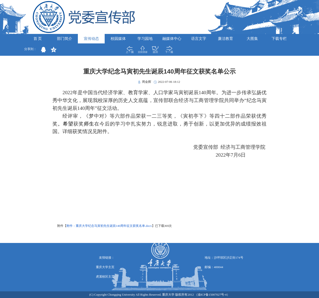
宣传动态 (91, 39)
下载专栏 (279, 39)
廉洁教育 (225, 39)
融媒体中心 (171, 39)
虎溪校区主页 (105, 276)
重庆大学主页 (105, 267)
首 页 (37, 39)
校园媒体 (118, 39)
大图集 (252, 39)
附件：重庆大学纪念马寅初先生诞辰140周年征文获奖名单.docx (109, 226)
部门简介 (64, 39)
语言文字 (198, 39)
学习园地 (145, 39)
